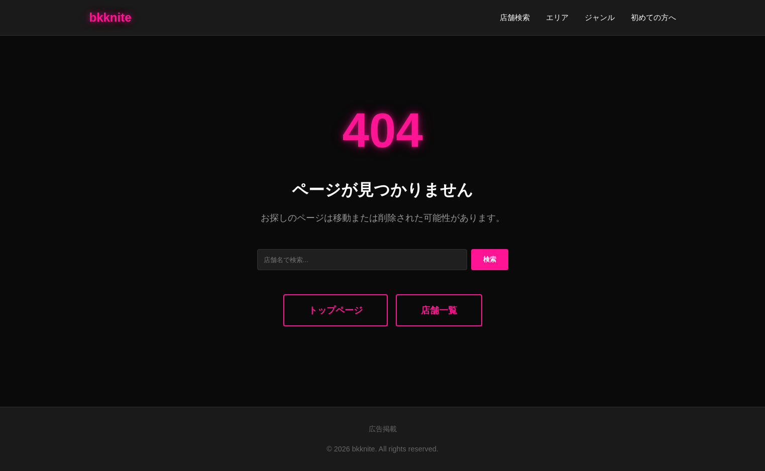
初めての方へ (653, 17)
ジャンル (600, 17)
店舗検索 (515, 17)
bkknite (110, 17)
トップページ (335, 310)
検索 (489, 259)
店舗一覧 (439, 310)
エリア (557, 17)
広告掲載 (383, 429)
